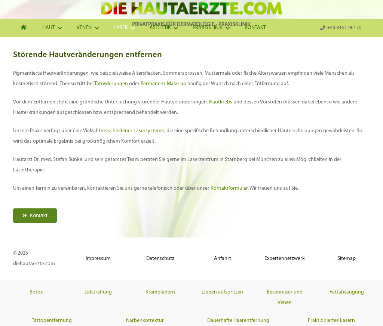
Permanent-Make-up (163, 84)
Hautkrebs (220, 102)
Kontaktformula (228, 188)
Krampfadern (160, 292)
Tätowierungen (111, 84)
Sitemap (346, 258)
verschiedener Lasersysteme (132, 131)
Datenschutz (160, 258)
